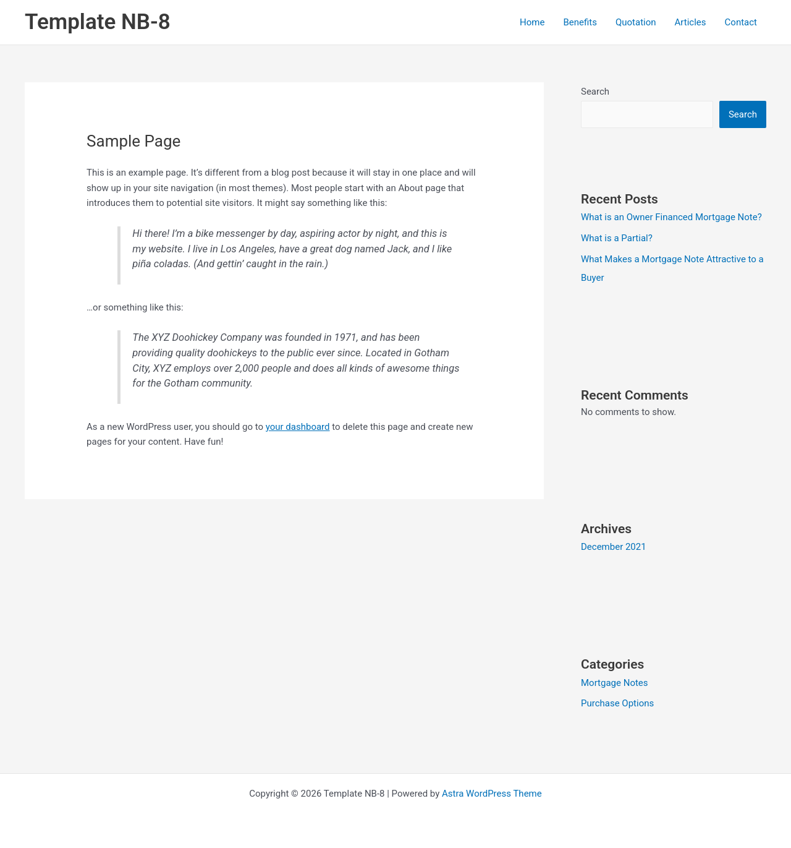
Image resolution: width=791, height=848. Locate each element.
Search (595, 91)
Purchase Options (617, 703)
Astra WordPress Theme (492, 793)
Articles (690, 22)
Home (532, 22)
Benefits (580, 22)
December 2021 (613, 546)
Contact (741, 22)
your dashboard (298, 426)
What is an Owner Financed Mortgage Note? (671, 217)
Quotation (635, 22)
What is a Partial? (617, 238)
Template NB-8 (98, 22)
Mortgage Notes (614, 682)
